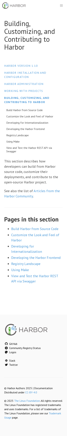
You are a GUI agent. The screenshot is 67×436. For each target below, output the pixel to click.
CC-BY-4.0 (31, 392)
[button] (61, 5)
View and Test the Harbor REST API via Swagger (29, 149)
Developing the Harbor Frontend (25, 129)
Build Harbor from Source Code (24, 110)
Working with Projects (23, 91)
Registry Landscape (17, 135)
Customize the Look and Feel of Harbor (29, 116)
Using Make (13, 141)
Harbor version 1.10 (21, 65)
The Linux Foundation (27, 400)
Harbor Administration (24, 84)
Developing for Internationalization (27, 122)
